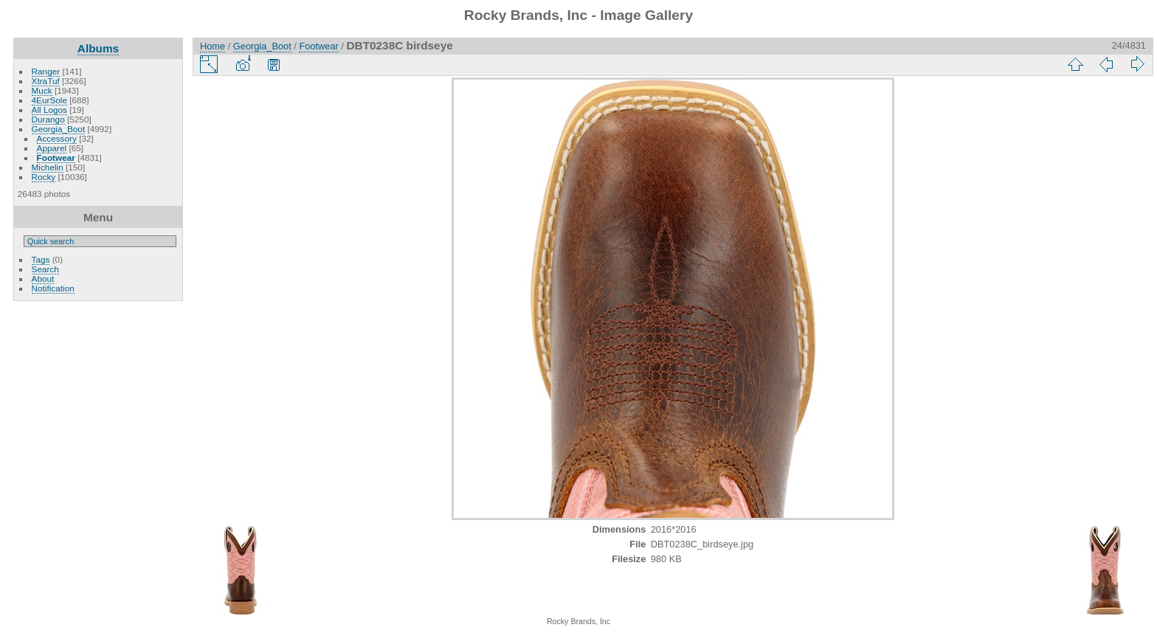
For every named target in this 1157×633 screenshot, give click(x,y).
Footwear (56, 157)
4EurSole (49, 100)
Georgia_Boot (59, 129)
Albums (98, 48)
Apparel (52, 148)
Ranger (46, 71)
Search (45, 269)
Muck (42, 90)
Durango (48, 119)
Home (212, 46)
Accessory (57, 138)
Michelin (47, 167)
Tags (41, 259)
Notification (53, 288)
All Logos (49, 109)
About (43, 278)
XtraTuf (46, 81)
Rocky (44, 176)
